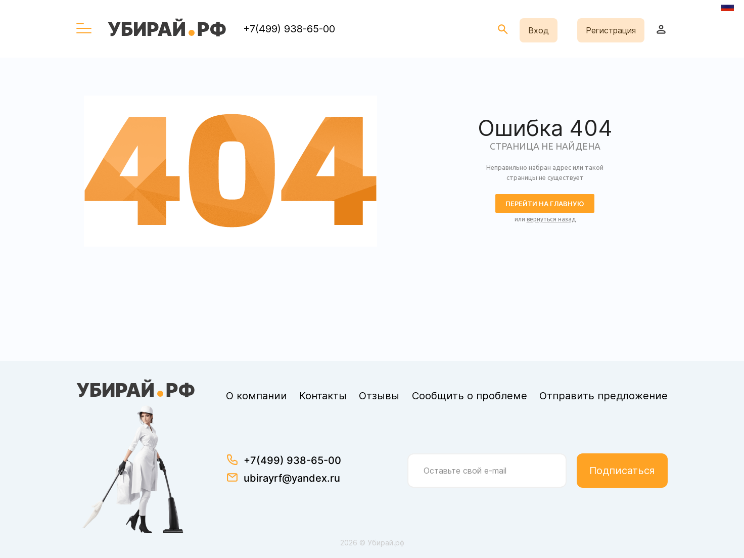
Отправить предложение (603, 396)
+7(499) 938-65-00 (289, 29)
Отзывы (379, 396)
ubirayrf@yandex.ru (292, 478)
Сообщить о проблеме (469, 396)
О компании (256, 396)
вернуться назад (551, 219)
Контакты (323, 396)
